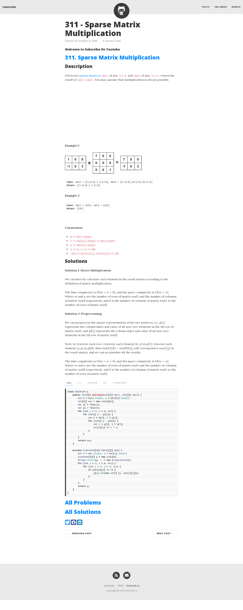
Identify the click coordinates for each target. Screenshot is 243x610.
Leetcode (9, 7)
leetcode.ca (132, 595)
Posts (206, 7)
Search (236, 7)
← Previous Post (80, 543)
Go (105, 382)
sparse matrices (90, 75)
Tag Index (220, 7)
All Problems (83, 512)
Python (92, 382)
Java (68, 382)
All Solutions (83, 522)
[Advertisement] (121, 108)
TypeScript (120, 382)
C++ (79, 382)
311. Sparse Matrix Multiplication (112, 57)
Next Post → (165, 543)
